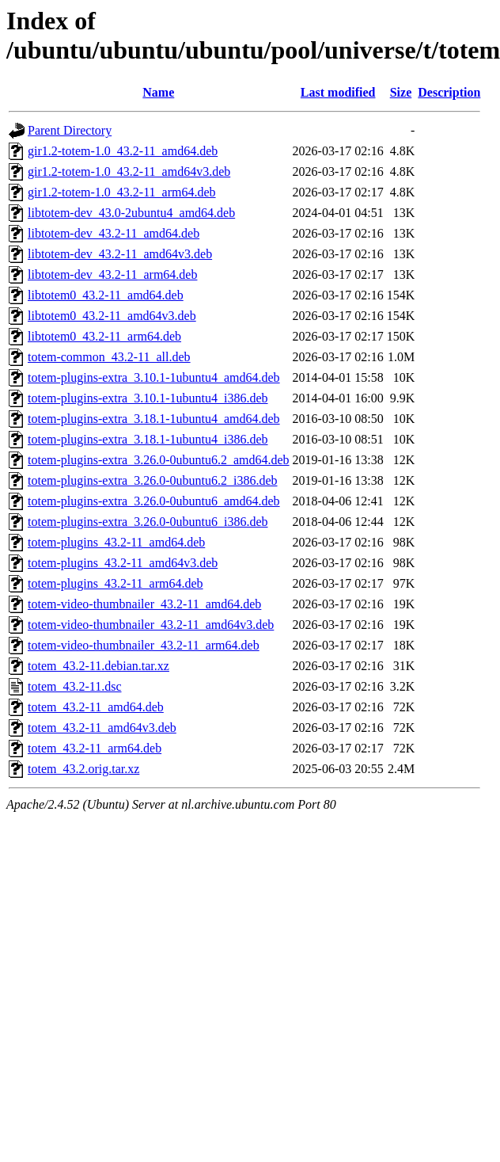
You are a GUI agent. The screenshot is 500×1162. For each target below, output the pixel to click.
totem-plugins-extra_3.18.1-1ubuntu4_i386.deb (148, 439)
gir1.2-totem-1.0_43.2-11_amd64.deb (123, 151)
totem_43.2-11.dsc (75, 686)
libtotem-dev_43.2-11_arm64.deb (112, 274)
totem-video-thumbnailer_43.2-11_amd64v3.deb (151, 624)
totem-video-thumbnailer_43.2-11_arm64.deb (143, 645)
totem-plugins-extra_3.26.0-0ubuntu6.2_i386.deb (153, 480)
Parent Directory (70, 130)
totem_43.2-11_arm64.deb (94, 748)
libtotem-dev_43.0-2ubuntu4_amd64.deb (131, 212)
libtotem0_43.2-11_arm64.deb (104, 336)
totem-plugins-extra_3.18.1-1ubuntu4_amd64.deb (154, 418)
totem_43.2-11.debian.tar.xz (98, 665)
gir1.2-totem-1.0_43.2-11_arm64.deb (122, 192)
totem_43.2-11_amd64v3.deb (102, 727)
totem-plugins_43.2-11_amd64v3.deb (123, 563)
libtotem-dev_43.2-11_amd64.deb (113, 233)
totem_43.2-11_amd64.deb (96, 707)
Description (449, 92)
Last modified (338, 92)
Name (158, 92)
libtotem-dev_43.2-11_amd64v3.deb (120, 254)
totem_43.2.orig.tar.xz (83, 768)
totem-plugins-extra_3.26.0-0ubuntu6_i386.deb (148, 521)
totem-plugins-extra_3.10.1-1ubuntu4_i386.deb (148, 398)
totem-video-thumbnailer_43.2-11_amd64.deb (144, 604)
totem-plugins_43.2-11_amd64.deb (116, 542)
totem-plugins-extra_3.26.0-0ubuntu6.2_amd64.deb (159, 460)
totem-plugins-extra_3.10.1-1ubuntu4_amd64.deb (154, 377)
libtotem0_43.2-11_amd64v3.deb (112, 315)
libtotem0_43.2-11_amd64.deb (106, 295)
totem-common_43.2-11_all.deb (109, 357)
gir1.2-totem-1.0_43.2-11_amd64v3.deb (129, 171)
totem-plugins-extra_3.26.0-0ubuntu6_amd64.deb (154, 501)
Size (401, 92)
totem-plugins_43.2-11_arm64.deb (115, 583)
